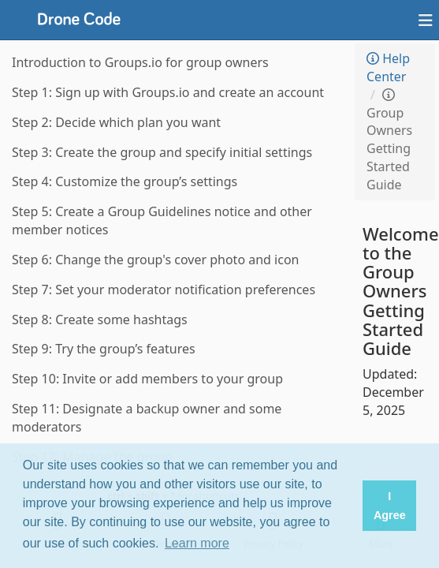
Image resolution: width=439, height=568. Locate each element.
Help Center (388, 67)
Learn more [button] (197, 543)
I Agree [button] (390, 505)
